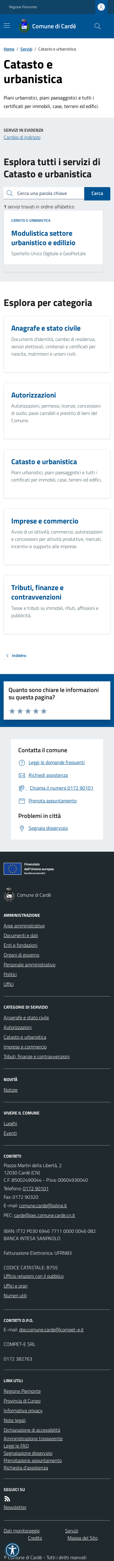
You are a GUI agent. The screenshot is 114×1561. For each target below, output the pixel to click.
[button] (12, 1550)
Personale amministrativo (29, 964)
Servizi (26, 49)
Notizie (11, 1089)
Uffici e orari (15, 1285)
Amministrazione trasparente (33, 1438)
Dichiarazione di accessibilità (32, 1430)
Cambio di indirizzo (22, 137)
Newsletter (15, 1507)
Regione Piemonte (23, 7)
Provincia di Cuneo (22, 1400)
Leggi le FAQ (16, 1445)
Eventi (10, 1133)
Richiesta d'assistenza (26, 1467)
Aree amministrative (24, 925)
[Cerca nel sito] (95, 26)
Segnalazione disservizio (28, 1453)
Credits (35, 1538)
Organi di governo (21, 954)
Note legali (15, 1420)
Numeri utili (15, 1295)
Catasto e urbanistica (30, 220)
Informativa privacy (23, 1410)
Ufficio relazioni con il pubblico (34, 1276)
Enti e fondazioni (20, 945)
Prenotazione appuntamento (33, 1460)
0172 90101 (36, 1188)
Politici (10, 974)
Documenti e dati (21, 935)
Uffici (9, 984)
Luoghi (10, 1123)
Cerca (97, 193)
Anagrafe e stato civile (26, 1017)
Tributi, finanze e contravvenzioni (37, 1056)
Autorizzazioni (18, 1027)
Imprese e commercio (25, 1046)
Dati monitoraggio (22, 1530)
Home (9, 49)
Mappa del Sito (82, 1538)
